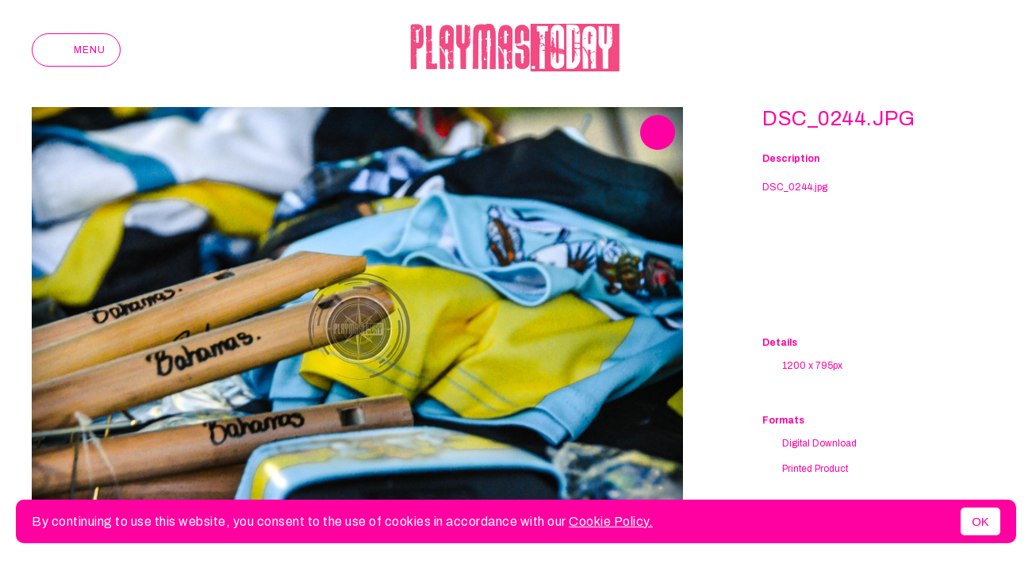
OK (980, 521)
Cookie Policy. (611, 521)
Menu (76, 49)
